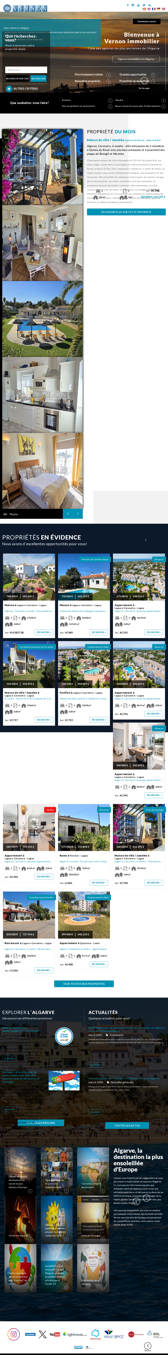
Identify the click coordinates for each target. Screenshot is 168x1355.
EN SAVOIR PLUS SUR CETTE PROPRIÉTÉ (126, 211)
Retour (147, 1347)
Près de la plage (155, 809)
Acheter (87, 100)
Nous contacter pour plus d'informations (140, 106)
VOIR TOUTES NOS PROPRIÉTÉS (84, 983)
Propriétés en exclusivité (137, 81)
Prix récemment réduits (93, 74)
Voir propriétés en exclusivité (87, 106)
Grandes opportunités (137, 74)
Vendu (50, 809)
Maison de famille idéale (95, 559)
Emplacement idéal (98, 646)
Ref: (153, 190)
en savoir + (44, 632)
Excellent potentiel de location (37, 646)
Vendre (140, 100)
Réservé (159, 559)
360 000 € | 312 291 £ (153, 197)
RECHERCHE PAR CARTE (17, 78)
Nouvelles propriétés (93, 81)
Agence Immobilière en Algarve (136, 59)
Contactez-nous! (146, 21)
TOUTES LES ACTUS (127, 1125)
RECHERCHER (38, 78)
